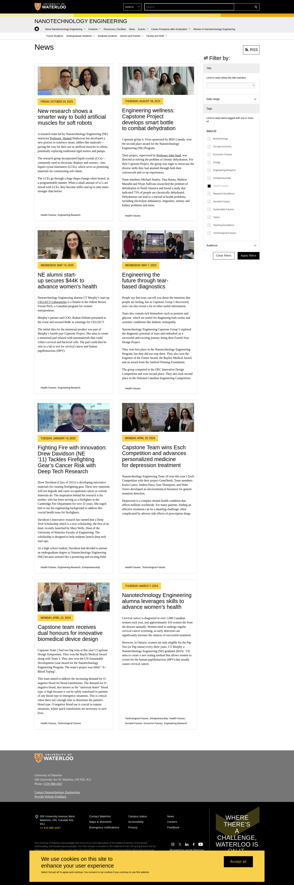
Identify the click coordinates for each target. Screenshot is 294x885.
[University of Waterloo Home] (50, 6)
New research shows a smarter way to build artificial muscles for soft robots (72, 117)
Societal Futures (221, 201)
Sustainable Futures (223, 209)
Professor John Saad (169, 155)
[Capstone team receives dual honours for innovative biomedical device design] (74, 597)
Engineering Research (224, 170)
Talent (216, 217)
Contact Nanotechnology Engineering (57, 792)
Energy (216, 162)
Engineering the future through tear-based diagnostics (145, 281)
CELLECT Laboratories (52, 302)
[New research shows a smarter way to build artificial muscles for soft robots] (74, 81)
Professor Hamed (61, 138)
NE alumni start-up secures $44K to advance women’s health (67, 281)
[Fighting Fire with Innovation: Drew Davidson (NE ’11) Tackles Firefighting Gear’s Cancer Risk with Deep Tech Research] (74, 417)
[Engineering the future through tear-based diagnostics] (158, 244)
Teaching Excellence (223, 225)
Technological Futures (224, 233)
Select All (211, 130)
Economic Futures (222, 154)
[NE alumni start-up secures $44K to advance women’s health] (74, 244)
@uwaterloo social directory (187, 849)
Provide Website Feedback (50, 796)
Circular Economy (222, 146)
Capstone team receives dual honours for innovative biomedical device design (70, 633)
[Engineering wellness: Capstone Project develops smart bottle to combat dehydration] (158, 81)
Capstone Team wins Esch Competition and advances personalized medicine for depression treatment (154, 456)
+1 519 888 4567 (50, 827)
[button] (229, 7)
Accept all (238, 862)
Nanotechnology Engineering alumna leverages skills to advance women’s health (156, 601)
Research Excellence (223, 193)
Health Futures (220, 185)
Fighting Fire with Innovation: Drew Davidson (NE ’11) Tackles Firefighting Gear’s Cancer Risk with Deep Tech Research (72, 459)
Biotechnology (220, 138)
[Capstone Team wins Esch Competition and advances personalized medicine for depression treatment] (158, 417)
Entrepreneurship (222, 178)
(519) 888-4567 (53, 783)
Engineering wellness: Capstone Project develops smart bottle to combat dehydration (149, 119)
